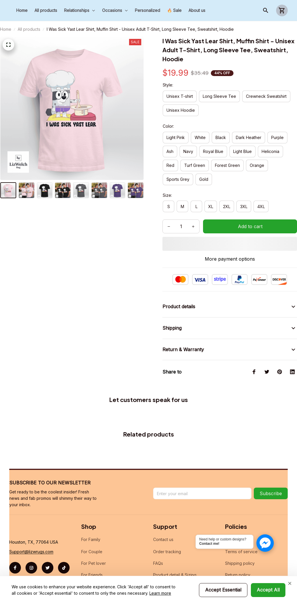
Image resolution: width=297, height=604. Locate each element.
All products (29, 29)
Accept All (268, 590)
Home (5, 29)
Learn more (160, 593)
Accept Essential (223, 590)
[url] (31, 552)
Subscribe (271, 493)
